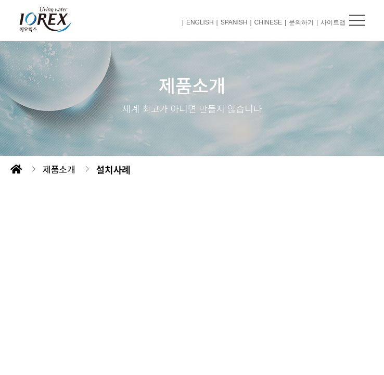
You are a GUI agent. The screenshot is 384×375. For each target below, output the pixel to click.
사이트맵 (333, 22)
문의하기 (301, 22)
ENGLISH (200, 22)
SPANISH (234, 22)
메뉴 (357, 20)
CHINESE (268, 22)
